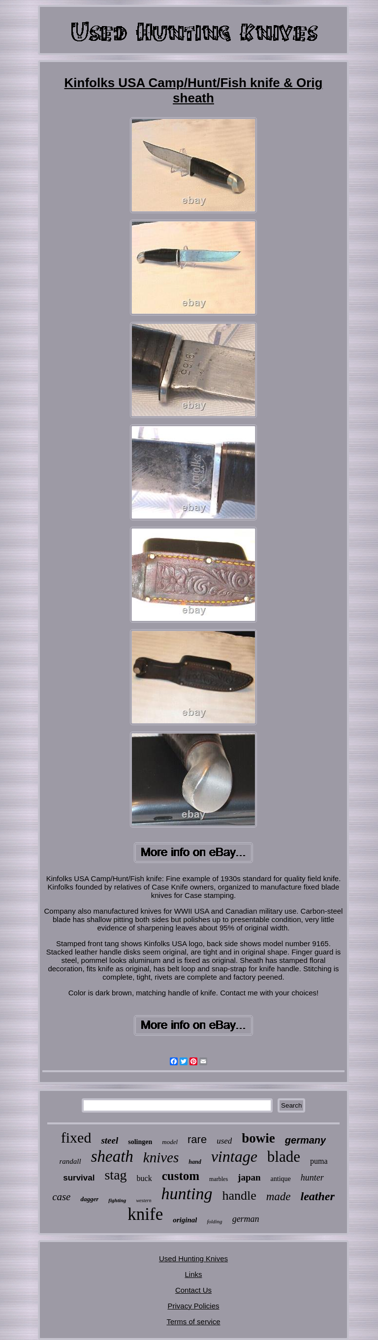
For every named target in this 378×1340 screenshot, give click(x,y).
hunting (186, 1193)
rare (197, 1139)
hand (195, 1161)
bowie (258, 1138)
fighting (117, 1200)
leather (318, 1196)
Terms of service (193, 1321)
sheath (112, 1156)
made (278, 1196)
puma (319, 1161)
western (143, 1200)
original (185, 1220)
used (224, 1141)
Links (193, 1274)
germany (305, 1140)
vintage (234, 1156)
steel (109, 1140)
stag (115, 1174)
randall (70, 1161)
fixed (76, 1137)
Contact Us (193, 1290)
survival (78, 1177)
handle (239, 1195)
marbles (218, 1179)
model (170, 1142)
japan (249, 1177)
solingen (140, 1142)
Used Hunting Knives (193, 1258)
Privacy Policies (193, 1306)
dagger (89, 1199)
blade (283, 1156)
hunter (312, 1177)
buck (144, 1178)
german (245, 1219)
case (61, 1197)
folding (214, 1221)
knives (161, 1157)
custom (180, 1175)
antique (281, 1178)
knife (145, 1214)
